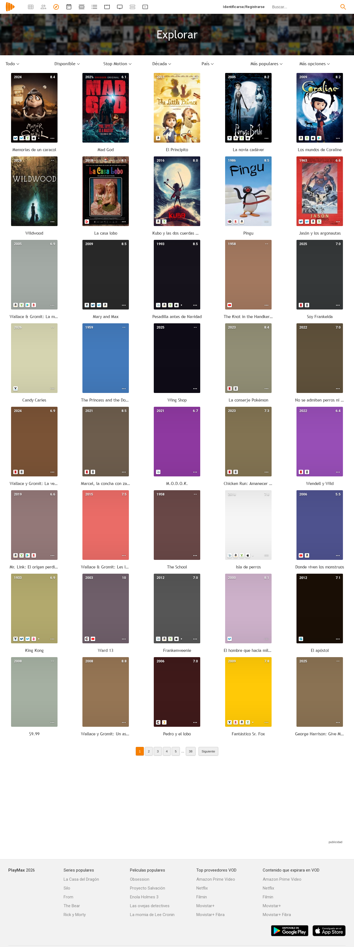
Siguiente (208, 751)
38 (190, 751)
